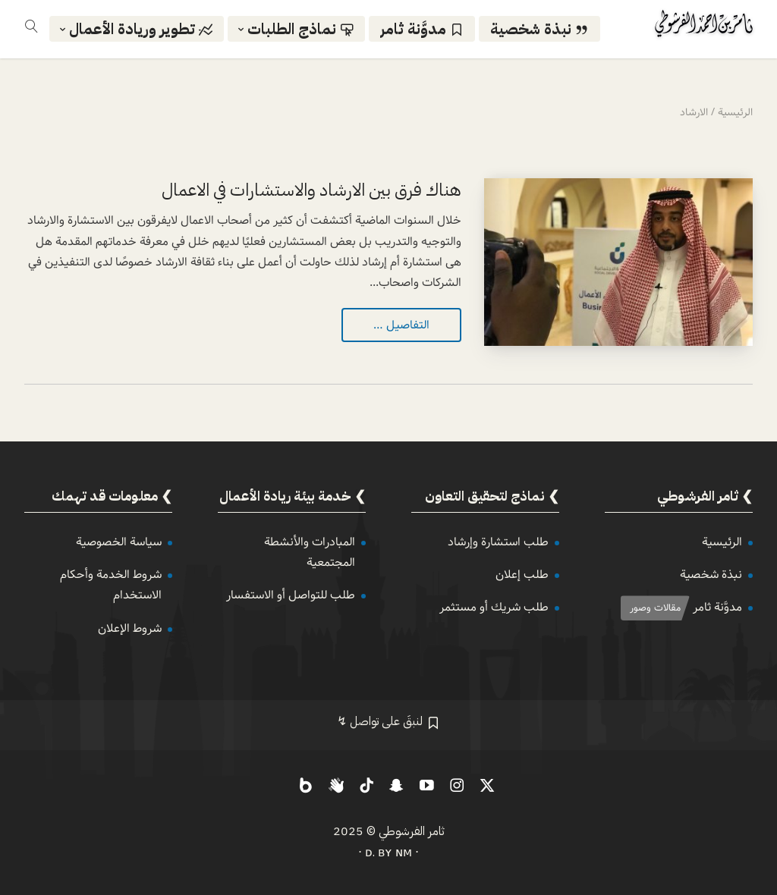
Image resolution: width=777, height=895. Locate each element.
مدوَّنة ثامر (717, 607)
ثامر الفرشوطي (412, 831)
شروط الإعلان (130, 628)
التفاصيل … (401, 325)
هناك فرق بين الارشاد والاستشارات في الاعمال (311, 190)
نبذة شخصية (711, 574)
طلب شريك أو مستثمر (494, 607)
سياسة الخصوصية (119, 541)
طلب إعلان (522, 574)
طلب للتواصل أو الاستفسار (290, 595)
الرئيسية (722, 541)
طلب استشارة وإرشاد (498, 541)
